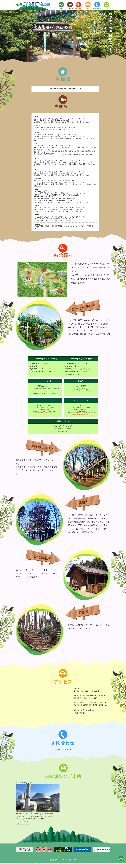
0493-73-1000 (67, 750)
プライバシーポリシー (63, 856)
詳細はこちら (63, 129)
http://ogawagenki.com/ (23, 824)
